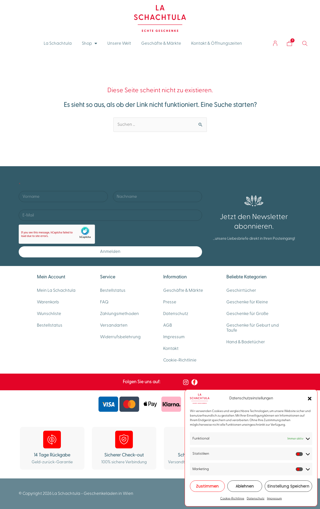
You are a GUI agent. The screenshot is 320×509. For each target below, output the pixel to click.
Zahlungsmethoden (119, 314)
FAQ (104, 302)
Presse (169, 302)
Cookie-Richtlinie (232, 498)
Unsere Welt (119, 43)
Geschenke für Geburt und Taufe (252, 328)
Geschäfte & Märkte (161, 43)
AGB (167, 325)
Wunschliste (49, 314)
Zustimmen (207, 486)
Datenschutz (255, 498)
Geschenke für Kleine (247, 302)
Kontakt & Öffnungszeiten (216, 43)
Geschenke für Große (247, 314)
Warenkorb (48, 302)
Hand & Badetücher (245, 342)
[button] (309, 398)
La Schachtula (58, 43)
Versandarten (114, 325)
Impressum (274, 498)
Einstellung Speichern (288, 486)
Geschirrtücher (241, 290)
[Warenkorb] (289, 43)
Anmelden (110, 251)
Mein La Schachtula (56, 290)
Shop (89, 43)
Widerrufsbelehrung (120, 337)
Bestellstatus (49, 325)
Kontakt (171, 348)
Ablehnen (245, 486)
